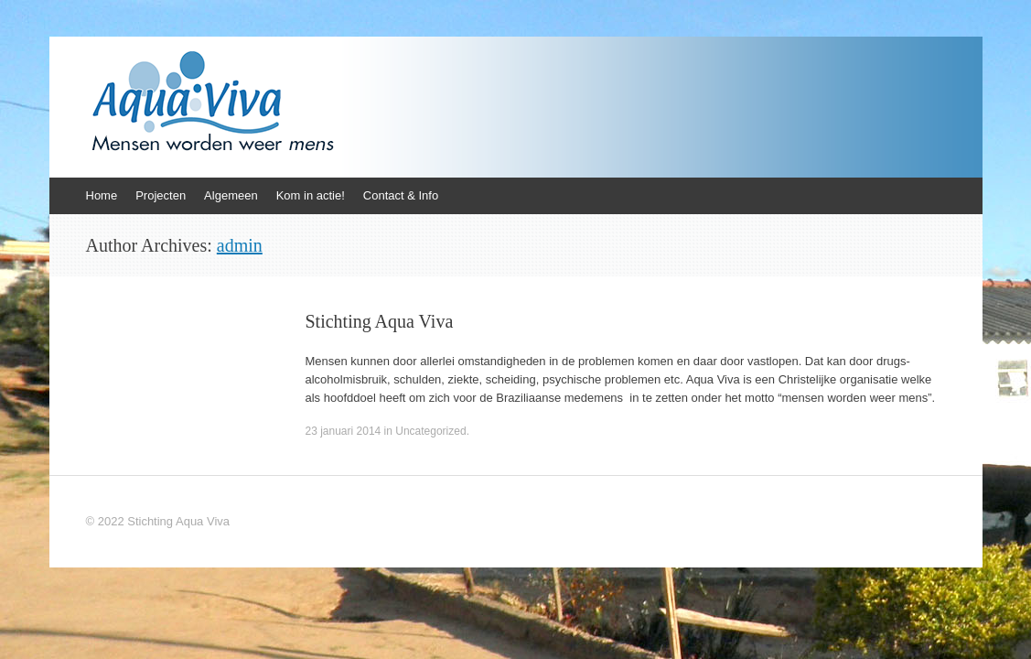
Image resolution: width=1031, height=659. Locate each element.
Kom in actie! (310, 195)
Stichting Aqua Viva (380, 321)
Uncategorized (430, 431)
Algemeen (231, 195)
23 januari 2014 (343, 431)
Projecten (160, 195)
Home (102, 195)
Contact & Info (400, 195)
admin (240, 245)
